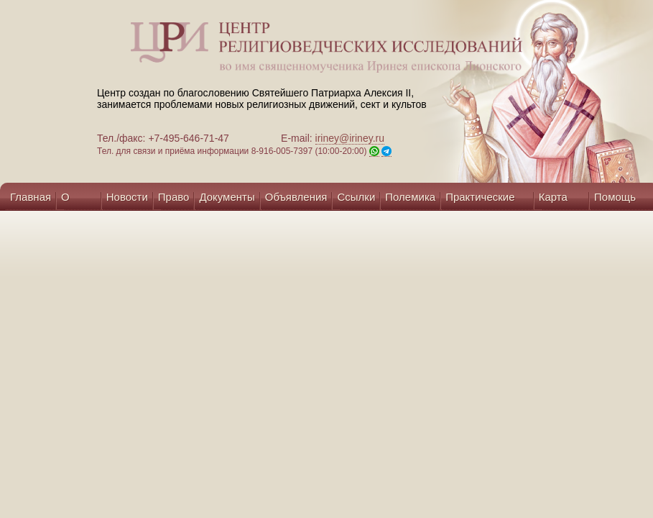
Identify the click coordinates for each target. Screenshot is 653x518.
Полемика (410, 197)
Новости (127, 197)
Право (174, 197)
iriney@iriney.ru (349, 138)
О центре (78, 200)
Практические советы (479, 200)
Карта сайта (553, 200)
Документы (226, 197)
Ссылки (356, 197)
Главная (30, 197)
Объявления (296, 197)
